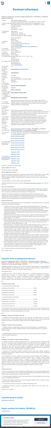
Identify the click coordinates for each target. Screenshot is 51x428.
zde (27, 104)
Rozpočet (13, 87)
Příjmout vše (41, 419)
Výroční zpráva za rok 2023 (17, 140)
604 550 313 (26, 43)
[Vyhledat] (45, 3)
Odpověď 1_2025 (15, 152)
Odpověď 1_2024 (15, 158)
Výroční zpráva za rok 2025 (17, 136)
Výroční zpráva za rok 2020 (17, 147)
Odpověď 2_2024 (15, 156)
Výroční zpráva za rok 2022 (17, 142)
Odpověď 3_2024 (15, 154)
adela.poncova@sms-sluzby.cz (33, 183)
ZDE (17, 170)
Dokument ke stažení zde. (8, 400)
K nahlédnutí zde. (6, 411)
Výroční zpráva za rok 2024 (17, 138)
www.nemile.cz (23, 46)
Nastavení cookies (41, 422)
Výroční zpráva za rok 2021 (17, 145)
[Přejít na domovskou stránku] (11, 2)
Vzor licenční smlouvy (16, 128)
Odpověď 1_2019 (15, 163)
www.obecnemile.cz (32, 46)
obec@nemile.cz (19, 45)
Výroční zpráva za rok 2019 (17, 149)
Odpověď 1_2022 (15, 160)
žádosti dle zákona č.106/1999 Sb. (6, 158)
